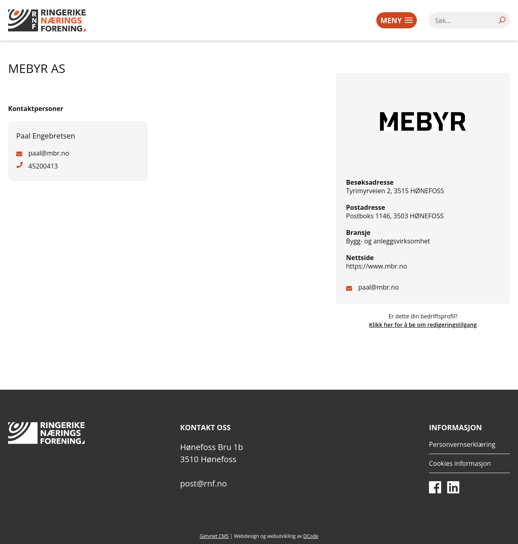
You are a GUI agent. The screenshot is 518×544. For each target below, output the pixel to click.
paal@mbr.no (378, 287)
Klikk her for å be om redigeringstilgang (423, 325)
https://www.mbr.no (376, 266)
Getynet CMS (214, 536)
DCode (310, 536)
